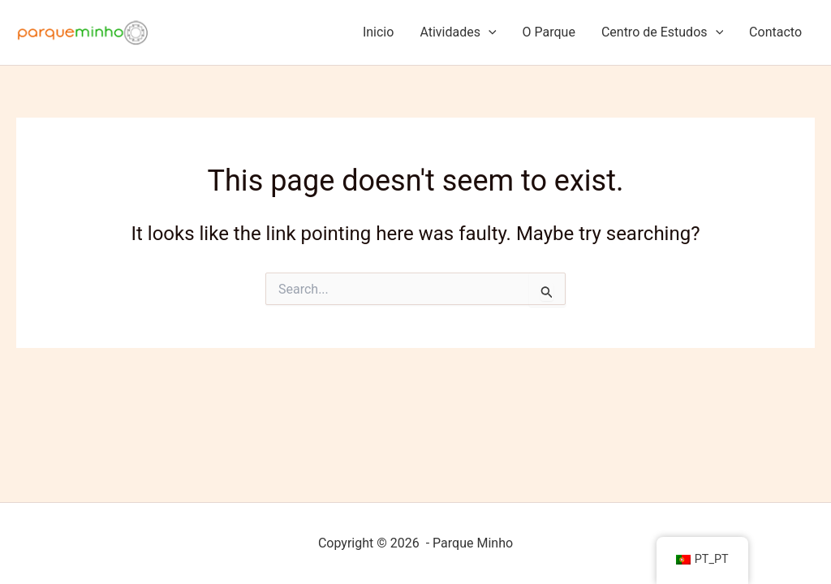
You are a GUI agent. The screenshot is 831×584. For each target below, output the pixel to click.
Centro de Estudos (662, 32)
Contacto (775, 32)
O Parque (549, 32)
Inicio (378, 32)
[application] (488, 32)
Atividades (458, 32)
